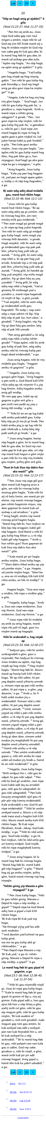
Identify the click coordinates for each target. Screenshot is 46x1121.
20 (26, 3)
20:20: (13, 1100)
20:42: (13, 1109)
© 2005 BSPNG (23, 1117)
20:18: (13, 1092)
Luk (13, 3)
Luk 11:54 (25, 1100)
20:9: (12, 1083)
